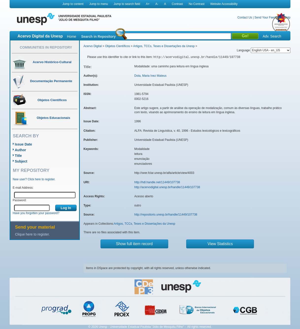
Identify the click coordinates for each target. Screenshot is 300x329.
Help (287, 17)
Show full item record (134, 244)
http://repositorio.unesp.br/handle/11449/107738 (165, 214)
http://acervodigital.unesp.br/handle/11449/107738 (167, 187)
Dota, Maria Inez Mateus (150, 75)
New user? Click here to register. (34, 179)
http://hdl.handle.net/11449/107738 (157, 182)
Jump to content (72, 4)
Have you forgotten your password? (36, 213)
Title (18, 156)
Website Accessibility (223, 4)
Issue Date (23, 144)
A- (156, 4)
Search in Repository (98, 36)
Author (20, 150)
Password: (20, 200)
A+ (148, 4)
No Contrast (196, 4)
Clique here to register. (32, 234)
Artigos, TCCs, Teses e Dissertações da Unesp (164, 46)
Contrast (177, 4)
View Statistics (220, 244)
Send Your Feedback (268, 17)
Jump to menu (98, 4)
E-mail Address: (23, 187)
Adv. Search (272, 36)
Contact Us (244, 17)
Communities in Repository (46, 47)
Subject (21, 161)
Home (71, 36)
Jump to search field (127, 4)
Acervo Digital (92, 46)
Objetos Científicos (117, 46)
